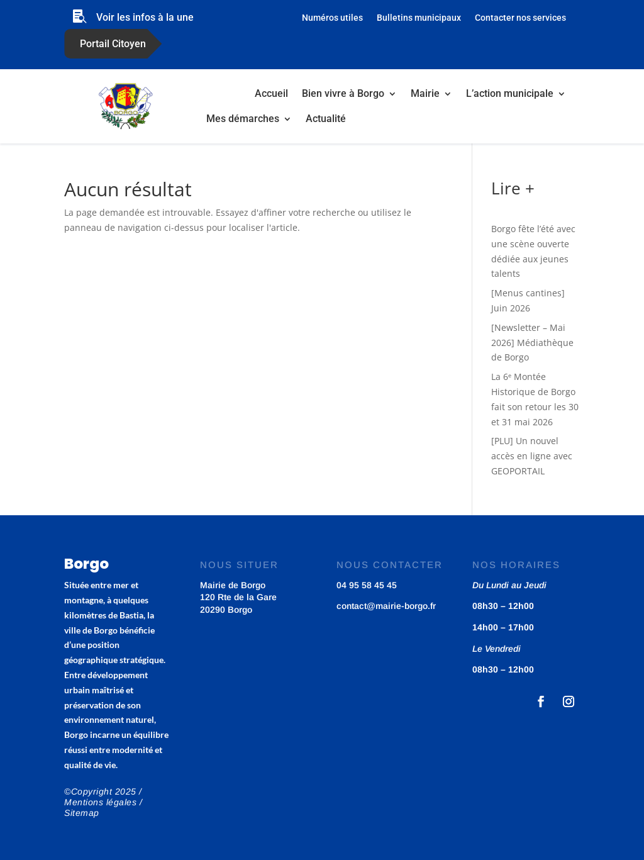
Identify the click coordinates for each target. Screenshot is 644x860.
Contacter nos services (520, 18)
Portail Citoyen (113, 44)
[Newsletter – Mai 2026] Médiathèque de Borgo (532, 342)
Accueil (271, 93)
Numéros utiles (332, 18)
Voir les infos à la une (145, 17)
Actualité (326, 119)
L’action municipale (509, 93)
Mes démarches (242, 119)
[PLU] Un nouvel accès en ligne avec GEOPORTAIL (531, 456)
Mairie (425, 93)
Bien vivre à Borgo (343, 93)
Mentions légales (100, 802)
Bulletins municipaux (419, 18)
